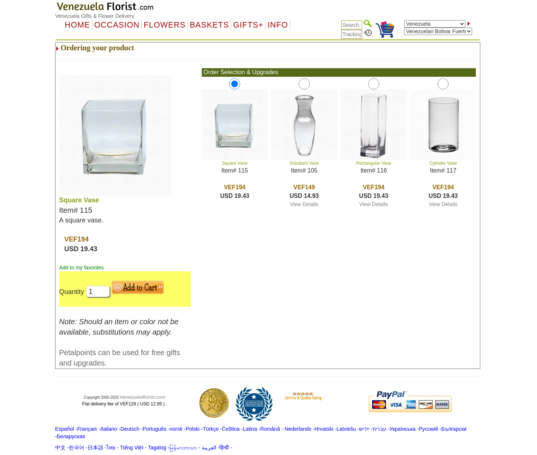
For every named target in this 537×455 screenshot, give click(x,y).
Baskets (209, 24)
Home (77, 24)
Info (277, 24)
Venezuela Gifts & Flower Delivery (94, 16)
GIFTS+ (248, 24)
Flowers (164, 24)
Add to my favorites (81, 268)
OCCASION (117, 24)
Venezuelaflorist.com (143, 397)
